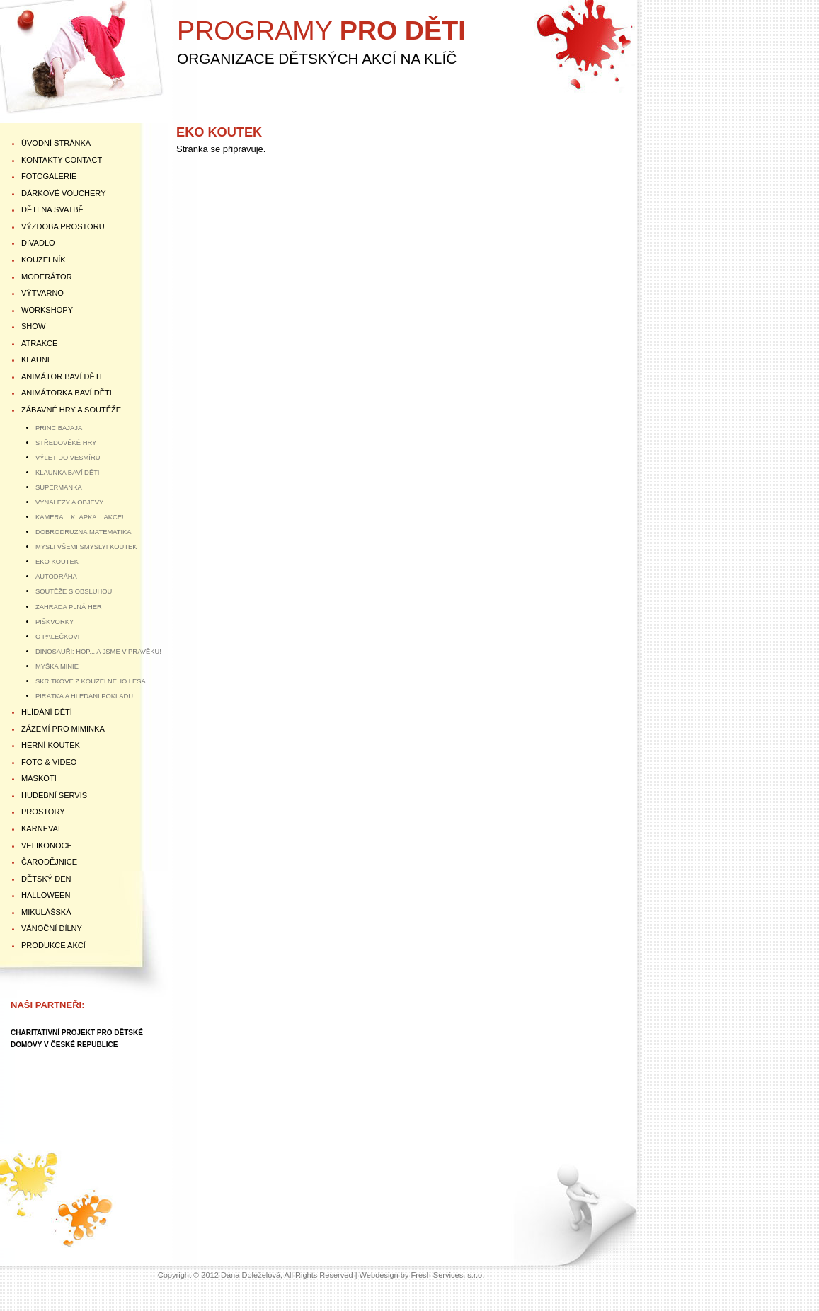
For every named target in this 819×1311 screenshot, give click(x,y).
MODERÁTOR (46, 276)
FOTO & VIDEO (48, 762)
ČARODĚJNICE (49, 861)
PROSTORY (43, 811)
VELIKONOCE (46, 845)
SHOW (33, 326)
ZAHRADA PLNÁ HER (68, 607)
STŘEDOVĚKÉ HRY (65, 442)
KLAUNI (35, 359)
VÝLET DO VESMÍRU (68, 457)
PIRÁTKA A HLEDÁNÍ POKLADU (84, 696)
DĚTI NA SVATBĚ (52, 209)
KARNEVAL (41, 828)
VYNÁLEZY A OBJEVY (69, 502)
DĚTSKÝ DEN (46, 878)
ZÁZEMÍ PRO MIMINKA (63, 728)
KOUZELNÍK (43, 259)
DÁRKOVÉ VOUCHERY (63, 193)
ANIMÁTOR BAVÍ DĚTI (61, 376)
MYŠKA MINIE (57, 666)
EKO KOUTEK (57, 561)
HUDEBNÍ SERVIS (54, 795)
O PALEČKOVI (57, 636)
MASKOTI (39, 778)
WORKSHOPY (47, 310)
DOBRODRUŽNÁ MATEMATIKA (83, 532)
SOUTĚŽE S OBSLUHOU (73, 591)
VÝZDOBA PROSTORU (63, 226)
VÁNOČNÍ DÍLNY (51, 928)
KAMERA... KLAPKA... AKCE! (79, 517)
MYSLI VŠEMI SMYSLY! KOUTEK (86, 546)
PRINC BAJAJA (58, 428)
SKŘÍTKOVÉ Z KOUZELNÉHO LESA (90, 681)
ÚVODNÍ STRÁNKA (56, 143)
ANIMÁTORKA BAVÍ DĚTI (66, 392)
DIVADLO (38, 242)
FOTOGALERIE (48, 176)
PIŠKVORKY (54, 621)
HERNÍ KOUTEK (50, 745)
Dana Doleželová (250, 1275)
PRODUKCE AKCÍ (53, 945)
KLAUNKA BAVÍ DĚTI (67, 472)
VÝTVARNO (42, 293)
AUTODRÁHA (56, 576)
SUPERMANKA (58, 487)
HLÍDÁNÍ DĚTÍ (46, 712)
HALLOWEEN (45, 895)
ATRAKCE (39, 343)
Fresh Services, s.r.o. (448, 1275)
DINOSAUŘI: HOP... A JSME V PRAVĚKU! (98, 651)
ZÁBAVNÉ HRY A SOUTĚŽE (71, 409)
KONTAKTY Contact (61, 160)
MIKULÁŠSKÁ (46, 912)
